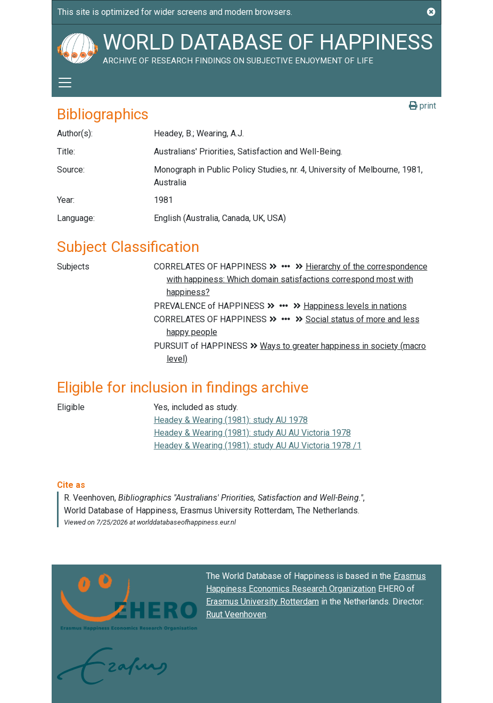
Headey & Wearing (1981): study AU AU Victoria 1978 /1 (257, 445)
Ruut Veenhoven (236, 614)
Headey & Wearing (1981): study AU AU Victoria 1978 (252, 433)
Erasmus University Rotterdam (262, 601)
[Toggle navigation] (65, 82)
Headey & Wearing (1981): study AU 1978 (231, 420)
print (422, 106)
